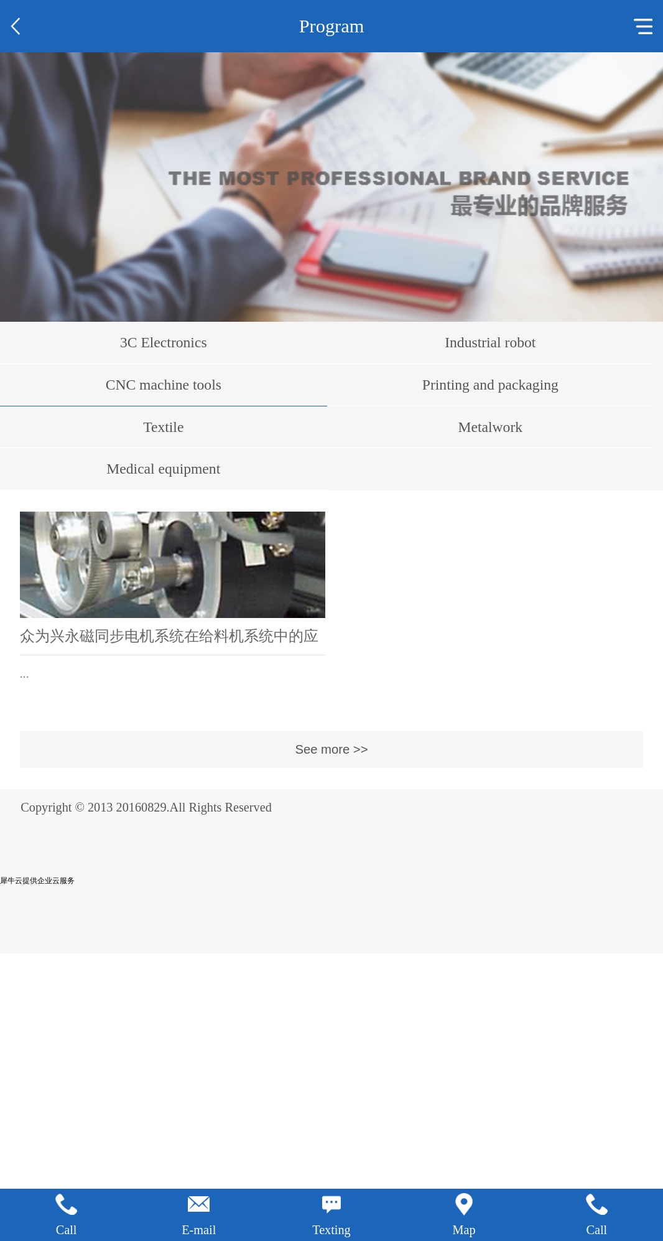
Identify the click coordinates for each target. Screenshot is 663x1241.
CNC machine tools (163, 385)
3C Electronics (163, 342)
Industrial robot (490, 342)
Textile (163, 427)
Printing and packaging (490, 385)
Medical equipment (163, 469)
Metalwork (490, 427)
